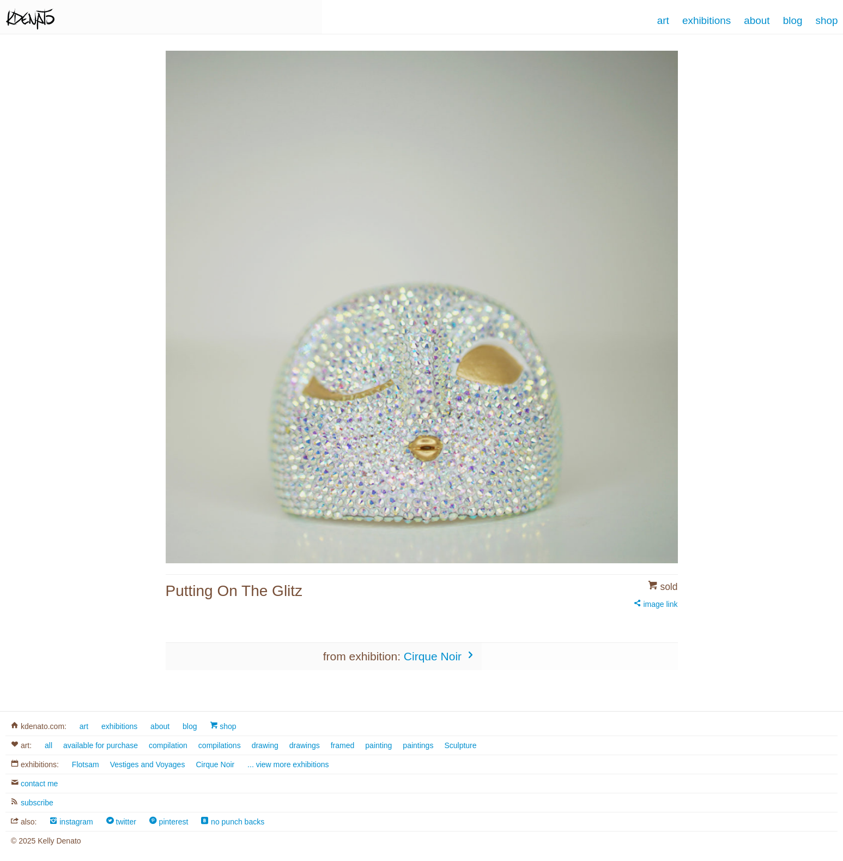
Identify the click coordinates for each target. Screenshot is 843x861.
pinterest (169, 821)
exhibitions (119, 726)
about (159, 726)
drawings (304, 745)
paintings (418, 745)
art (84, 726)
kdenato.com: (38, 726)
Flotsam (85, 764)
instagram (71, 821)
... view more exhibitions (288, 764)
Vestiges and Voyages (147, 764)
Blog (793, 20)
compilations (219, 745)
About (756, 20)
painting (378, 745)
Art (663, 20)
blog (190, 726)
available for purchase (100, 745)
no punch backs (232, 821)
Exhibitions (706, 20)
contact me (34, 783)
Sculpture (460, 745)
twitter (121, 821)
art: (21, 745)
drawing (265, 745)
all (48, 745)
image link (656, 604)
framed (343, 745)
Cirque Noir (440, 656)
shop (223, 726)
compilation (168, 745)
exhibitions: (35, 764)
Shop (827, 20)
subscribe (32, 802)
